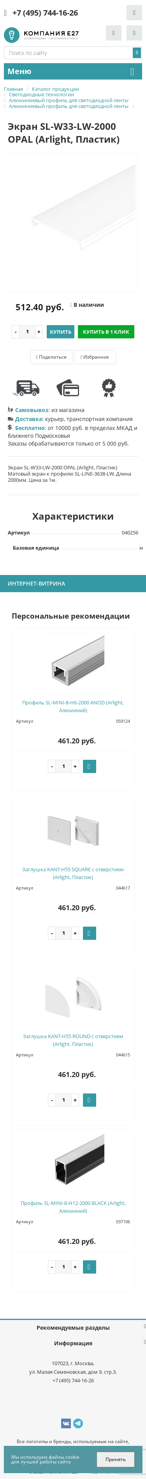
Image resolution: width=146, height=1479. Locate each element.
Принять (116, 1459)
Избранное (95, 357)
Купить (60, 331)
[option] (73, 222)
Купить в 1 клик (106, 331)
